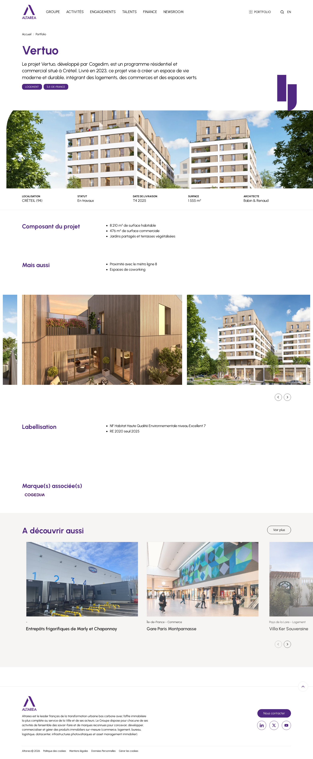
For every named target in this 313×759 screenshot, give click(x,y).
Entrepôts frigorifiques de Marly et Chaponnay (88, 628)
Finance (150, 12)
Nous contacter (274, 713)
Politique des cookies (54, 750)
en (289, 12)
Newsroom (174, 12)
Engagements (103, 12)
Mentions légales (78, 750)
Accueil (26, 34)
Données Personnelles (103, 750)
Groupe (53, 12)
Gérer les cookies (128, 750)
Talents (129, 12)
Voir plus (279, 530)
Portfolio (41, 34)
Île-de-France (56, 86)
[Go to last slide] (278, 397)
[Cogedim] (34, 495)
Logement (32, 86)
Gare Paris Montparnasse (190, 628)
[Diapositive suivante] (287, 397)
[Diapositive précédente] (278, 644)
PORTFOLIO (260, 12)
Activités (75, 12)
